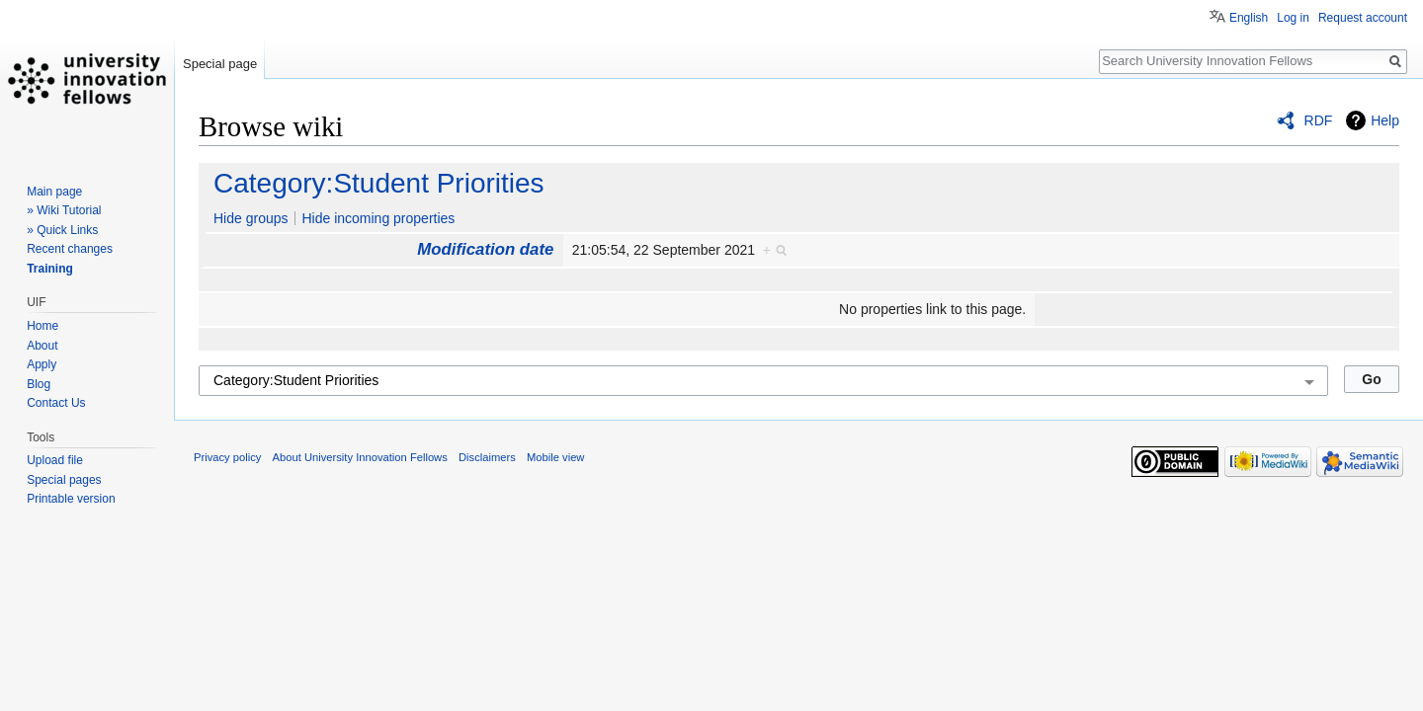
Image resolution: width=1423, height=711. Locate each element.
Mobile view (555, 457)
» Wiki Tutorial (64, 210)
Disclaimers (487, 457)
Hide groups (251, 218)
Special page (220, 63)
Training (50, 269)
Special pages (64, 480)
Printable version (71, 499)
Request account (1362, 18)
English (1248, 18)
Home (42, 326)
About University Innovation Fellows (360, 457)
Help (1385, 120)
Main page (54, 191)
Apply (41, 364)
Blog (38, 384)
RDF (1318, 120)
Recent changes (70, 249)
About (42, 346)
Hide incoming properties (378, 218)
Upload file (55, 460)
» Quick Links (62, 230)
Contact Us (56, 403)
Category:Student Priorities (378, 183)
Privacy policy (227, 457)
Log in (1293, 18)
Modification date (485, 249)
